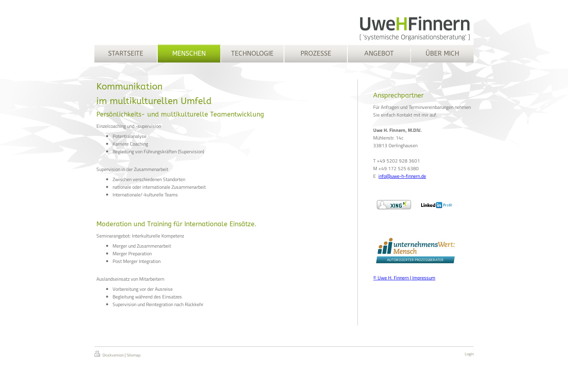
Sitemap (133, 355)
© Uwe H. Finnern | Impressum (404, 278)
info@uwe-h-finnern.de (402, 176)
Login (469, 354)
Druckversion (109, 354)
